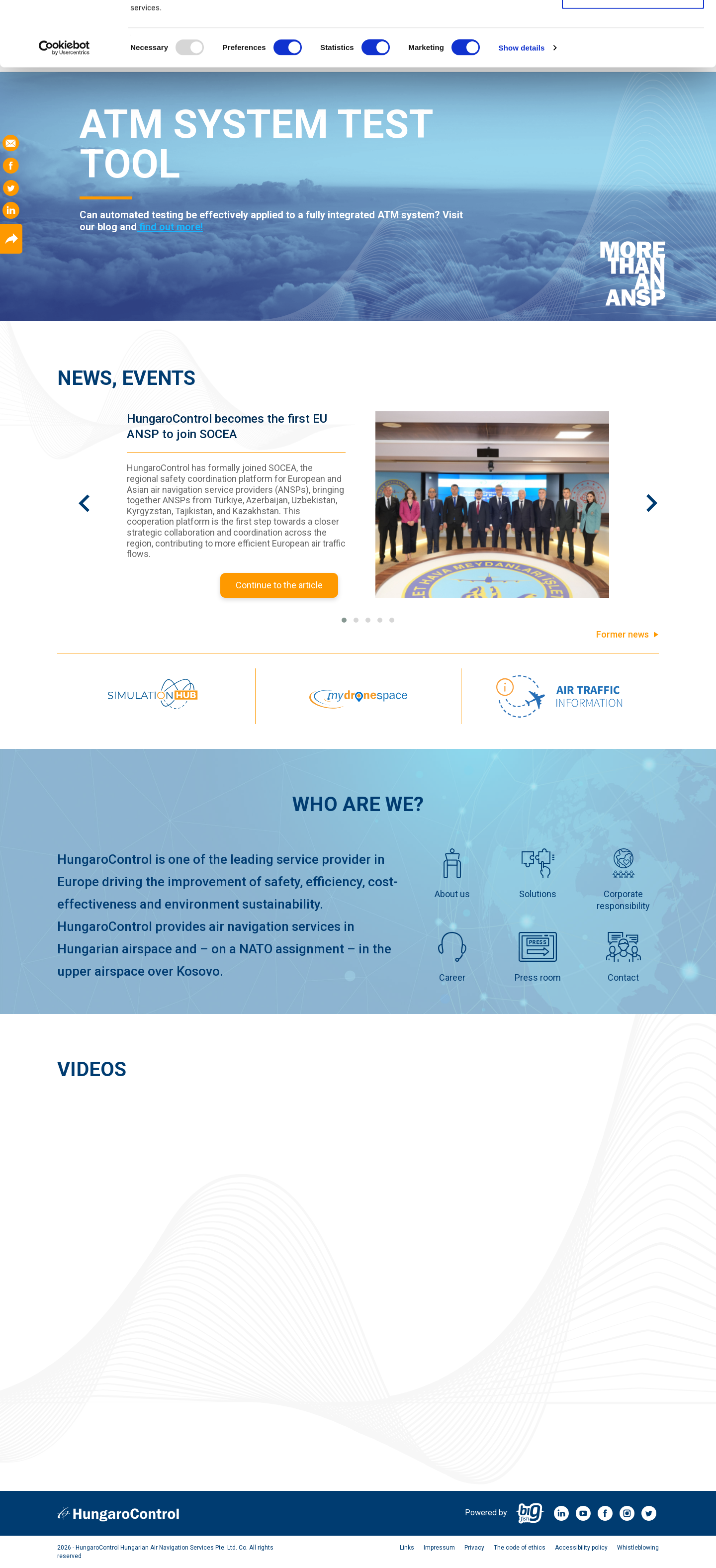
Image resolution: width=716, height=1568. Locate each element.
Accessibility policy (581, 1547)
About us (452, 873)
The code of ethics (519, 1547)
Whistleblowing (638, 1547)
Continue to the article (279, 585)
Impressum (439, 1547)
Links (407, 1547)
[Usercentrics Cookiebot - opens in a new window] (64, 112)
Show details (522, 112)
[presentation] (83, 520)
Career (452, 957)
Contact (623, 957)
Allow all (633, 26)
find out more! (170, 227)
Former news (622, 634)
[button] (344, 620)
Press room (538, 957)
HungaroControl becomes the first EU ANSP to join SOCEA (227, 426)
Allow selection (633, 59)
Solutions (537, 873)
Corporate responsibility (623, 879)
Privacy (474, 1547)
